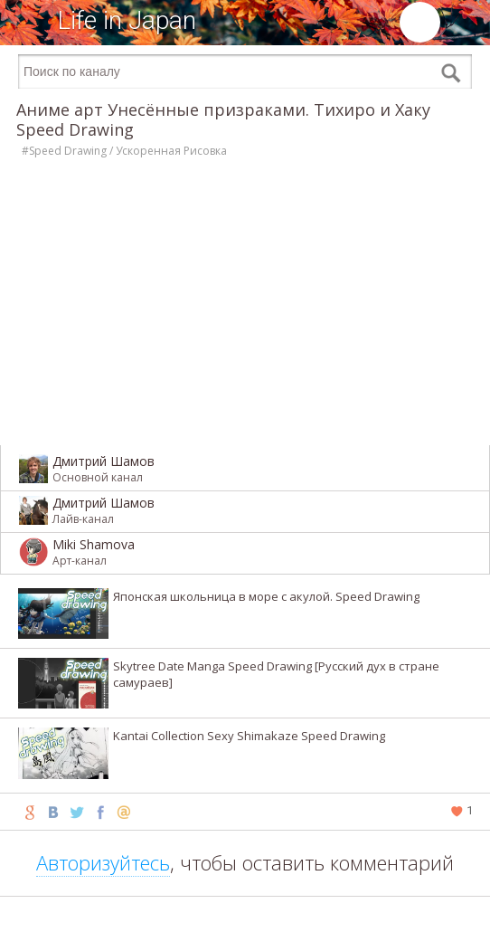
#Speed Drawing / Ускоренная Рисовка (124, 150)
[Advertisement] (245, 923)
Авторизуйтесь (103, 862)
